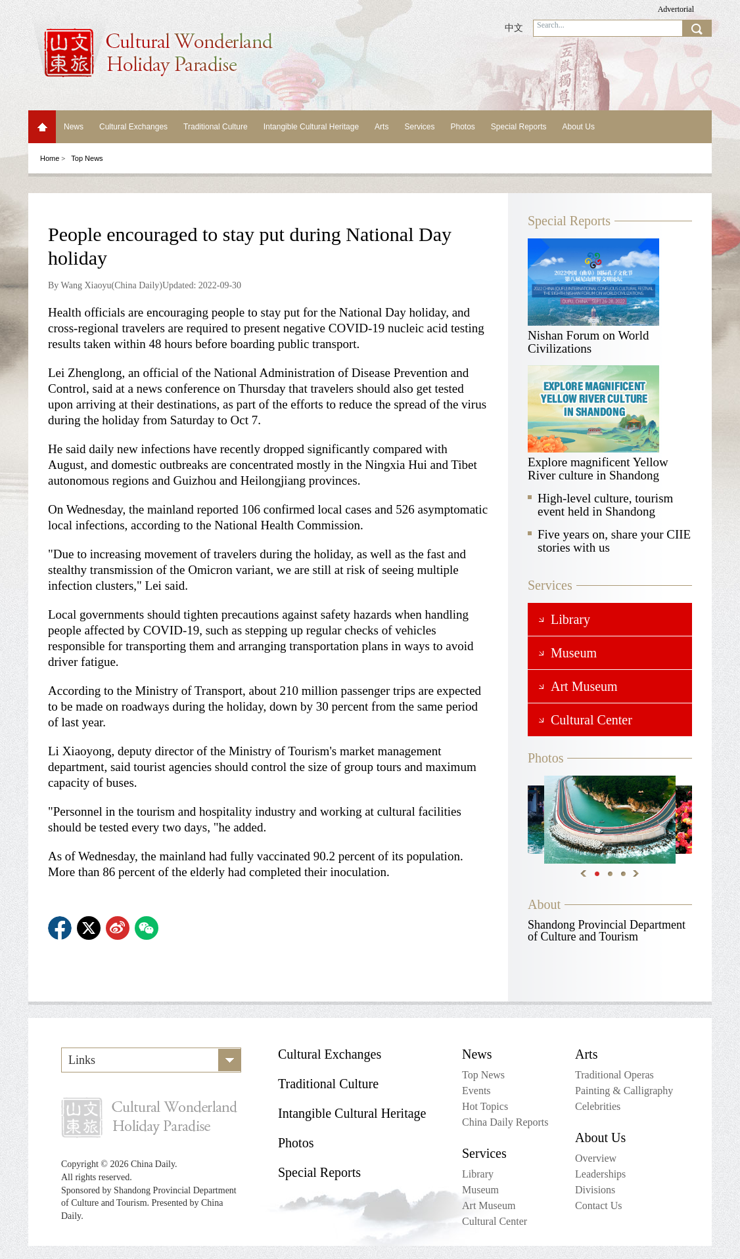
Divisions (595, 1189)
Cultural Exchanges (133, 126)
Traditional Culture (215, 126)
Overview (595, 1158)
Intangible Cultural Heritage (311, 126)
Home (42, 126)
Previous (583, 873)
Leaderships (600, 1174)
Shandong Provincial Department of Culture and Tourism (606, 930)
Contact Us (598, 1205)
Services (419, 126)
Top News (87, 158)
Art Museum (488, 1205)
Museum (480, 1189)
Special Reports (519, 126)
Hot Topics (485, 1106)
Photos (462, 126)
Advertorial (676, 9)
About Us (579, 126)
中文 (514, 28)
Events (476, 1090)
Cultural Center (494, 1221)
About (544, 904)
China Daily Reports (505, 1122)
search (696, 28)
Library (478, 1174)
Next (636, 873)
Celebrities (597, 1106)
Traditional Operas (614, 1074)
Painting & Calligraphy (624, 1090)
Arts (381, 126)
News (73, 126)
